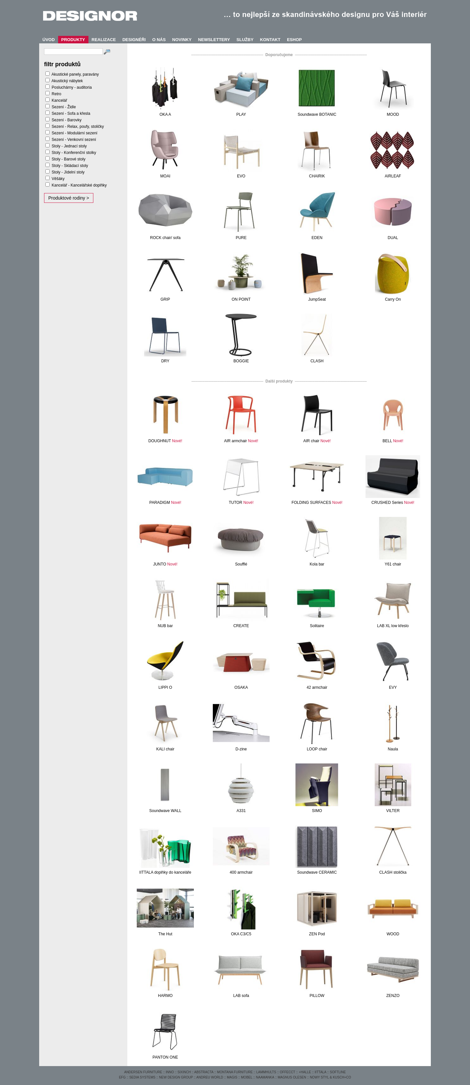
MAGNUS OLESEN (292, 1077)
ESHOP (294, 39)
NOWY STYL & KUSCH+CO (330, 1077)
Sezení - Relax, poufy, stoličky (78, 126)
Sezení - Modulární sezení (74, 133)
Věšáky (58, 178)
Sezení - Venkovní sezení (74, 139)
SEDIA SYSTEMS (142, 1077)
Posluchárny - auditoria (72, 87)
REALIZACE (104, 39)
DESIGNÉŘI (134, 39)
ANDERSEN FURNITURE (143, 1072)
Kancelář (59, 100)
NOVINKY (182, 39)
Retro (56, 94)
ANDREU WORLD (209, 1077)
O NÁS (158, 39)
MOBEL (246, 1077)
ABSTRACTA (203, 1072)
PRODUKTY (73, 39)
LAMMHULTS (266, 1072)
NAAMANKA (265, 1077)
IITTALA (320, 1072)
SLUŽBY (245, 39)
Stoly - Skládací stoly (70, 165)
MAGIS (232, 1077)
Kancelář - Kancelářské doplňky (79, 185)
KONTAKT (270, 39)
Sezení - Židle (64, 107)
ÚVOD (48, 39)
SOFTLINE (338, 1072)
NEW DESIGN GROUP (176, 1077)
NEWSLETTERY (214, 39)
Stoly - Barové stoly (68, 159)
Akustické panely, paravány (75, 74)
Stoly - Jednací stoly (69, 146)
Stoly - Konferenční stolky (74, 152)
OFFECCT (287, 1072)
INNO (170, 1072)
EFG (122, 1077)
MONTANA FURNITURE (235, 1072)
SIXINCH (184, 1072)
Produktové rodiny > (68, 198)
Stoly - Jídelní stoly (68, 172)
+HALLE (305, 1072)
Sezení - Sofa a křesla (71, 113)
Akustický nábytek (67, 81)
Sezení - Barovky (66, 120)
